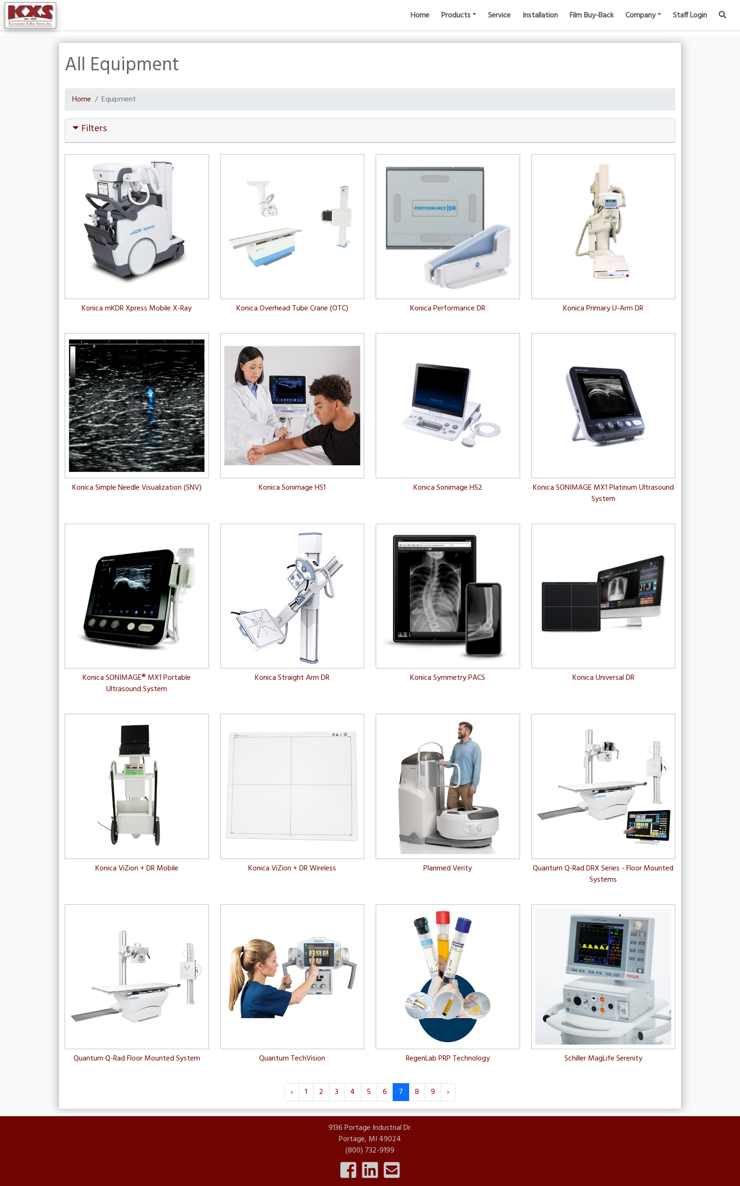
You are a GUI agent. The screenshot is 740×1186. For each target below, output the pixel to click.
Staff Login (690, 23)
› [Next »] (448, 1092)
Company (640, 23)
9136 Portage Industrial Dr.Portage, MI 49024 (370, 1133)
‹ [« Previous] (292, 1092)
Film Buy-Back (592, 23)
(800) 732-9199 (370, 1150)
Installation (540, 23)
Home (420, 23)
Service (499, 23)
